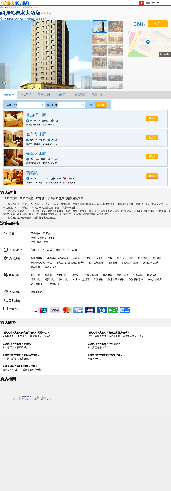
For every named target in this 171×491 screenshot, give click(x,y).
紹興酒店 (17, 7)
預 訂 (157, 23)
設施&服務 (44, 94)
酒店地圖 (80, 94)
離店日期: (52, 105)
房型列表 (8, 95)
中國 (8, 7)
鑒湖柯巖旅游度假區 (71, 198)
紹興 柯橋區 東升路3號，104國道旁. (24, 19)
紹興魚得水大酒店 (31, 7)
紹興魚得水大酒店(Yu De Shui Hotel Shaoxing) (32, 204)
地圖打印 (97, 94)
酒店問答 (62, 94)
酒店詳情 (26, 94)
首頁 (2, 7)
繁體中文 (150, 3)
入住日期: (12, 105)
